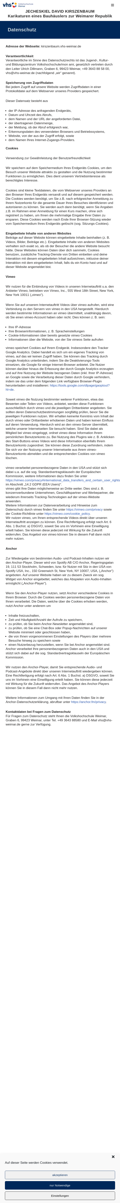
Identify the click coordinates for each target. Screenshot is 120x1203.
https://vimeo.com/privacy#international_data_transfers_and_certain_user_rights (63, 480)
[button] (113, 1157)
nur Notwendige (60, 1185)
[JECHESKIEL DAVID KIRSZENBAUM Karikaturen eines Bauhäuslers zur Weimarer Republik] (18, 5)
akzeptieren (60, 1175)
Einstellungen (60, 1195)
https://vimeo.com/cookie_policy (67, 513)
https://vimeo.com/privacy (84, 509)
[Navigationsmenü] (112, 5)
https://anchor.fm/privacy (88, 702)
